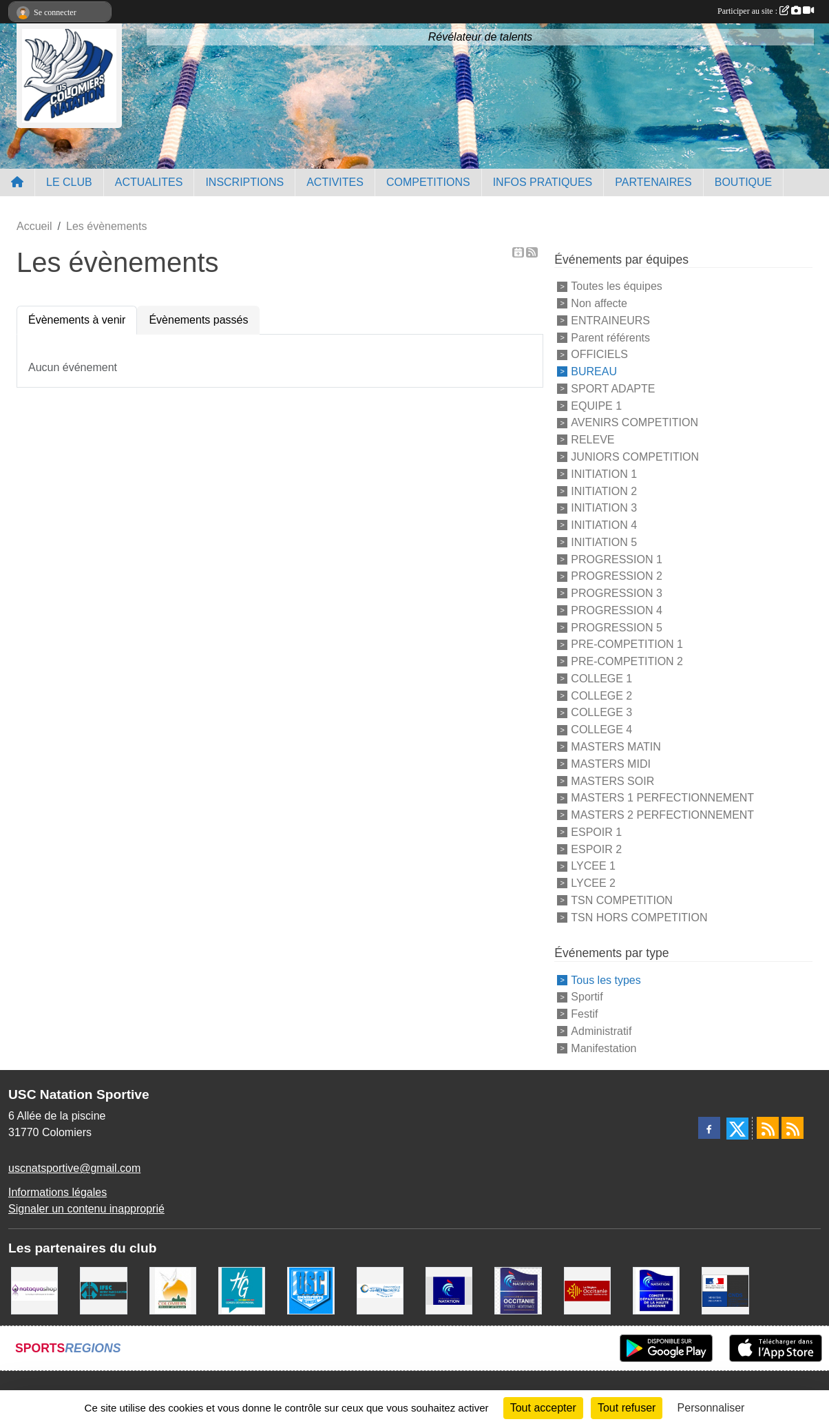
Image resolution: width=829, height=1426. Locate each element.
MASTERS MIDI (611, 764)
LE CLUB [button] (69, 182)
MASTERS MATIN (615, 747)
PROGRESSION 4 (616, 610)
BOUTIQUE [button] (744, 182)
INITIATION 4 (604, 525)
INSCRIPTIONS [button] (244, 182)
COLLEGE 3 (601, 712)
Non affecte (599, 303)
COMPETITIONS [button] (428, 182)
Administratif (601, 1031)
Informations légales (57, 1192)
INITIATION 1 (604, 474)
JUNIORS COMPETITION (635, 457)
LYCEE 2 (593, 883)
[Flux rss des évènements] (792, 1128)
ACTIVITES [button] (335, 182)
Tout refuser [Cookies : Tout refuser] (626, 1408)
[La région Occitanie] (587, 1290)
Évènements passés (198, 320)
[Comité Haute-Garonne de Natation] (656, 1290)
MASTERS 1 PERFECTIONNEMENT (662, 798)
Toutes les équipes (616, 286)
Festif (584, 1014)
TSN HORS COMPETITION (639, 917)
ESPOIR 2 (596, 848)
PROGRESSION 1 (616, 559)
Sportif (586, 997)
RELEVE (592, 439)
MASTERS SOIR (612, 780)
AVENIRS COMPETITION (634, 422)
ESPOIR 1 (596, 832)
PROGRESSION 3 (616, 593)
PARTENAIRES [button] (653, 182)
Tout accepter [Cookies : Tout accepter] (543, 1408)
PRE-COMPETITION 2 (627, 661)
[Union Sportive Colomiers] (310, 1290)
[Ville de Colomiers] (172, 1290)
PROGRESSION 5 (616, 627)
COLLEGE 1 (601, 678)
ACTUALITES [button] (149, 182)
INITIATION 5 (604, 542)
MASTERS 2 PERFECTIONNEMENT (662, 815)
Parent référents (610, 337)
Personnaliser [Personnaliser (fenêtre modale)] (711, 1408)
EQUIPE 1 (596, 405)
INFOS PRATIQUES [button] (543, 182)
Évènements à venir (76, 320)
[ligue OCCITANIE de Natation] (517, 1290)
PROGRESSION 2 (616, 576)
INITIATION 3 (604, 508)
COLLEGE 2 (601, 695)
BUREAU (594, 371)
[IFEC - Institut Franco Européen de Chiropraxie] (103, 1290)
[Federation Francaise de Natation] (449, 1290)
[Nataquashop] (34, 1290)
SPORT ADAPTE (613, 389)
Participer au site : (765, 11)
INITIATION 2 (604, 490)
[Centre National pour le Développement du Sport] (725, 1290)
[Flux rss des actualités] (768, 1128)
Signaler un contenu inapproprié (86, 1209)
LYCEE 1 (593, 866)
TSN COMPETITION (622, 900)
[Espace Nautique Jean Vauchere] (380, 1290)
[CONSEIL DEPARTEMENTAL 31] (241, 1290)
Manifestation (603, 1047)
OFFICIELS (599, 354)
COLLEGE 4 (601, 729)
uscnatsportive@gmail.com (74, 1168)
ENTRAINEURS (610, 320)
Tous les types (605, 979)
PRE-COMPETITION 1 (627, 644)
